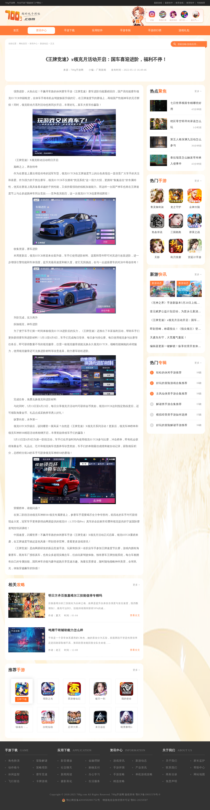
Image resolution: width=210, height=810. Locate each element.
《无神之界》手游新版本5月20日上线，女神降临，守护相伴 (175, 303)
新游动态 (44, 43)
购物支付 (94, 767)
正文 (52, 43)
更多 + (136, 585)
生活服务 (94, 781)
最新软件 (169, 3)
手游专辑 (125, 30)
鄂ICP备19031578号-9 (148, 794)
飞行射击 (14, 781)
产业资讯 (141, 767)
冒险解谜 (42, 760)
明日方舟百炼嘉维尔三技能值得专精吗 (75, 595)
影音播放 (66, 760)
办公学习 (94, 774)
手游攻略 (119, 774)
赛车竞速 (42, 774)
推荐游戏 (180, 3)
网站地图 (199, 774)
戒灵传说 (173, 20)
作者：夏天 (54, 615)
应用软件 (97, 30)
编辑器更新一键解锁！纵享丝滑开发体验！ (174, 346)
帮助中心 (199, 767)
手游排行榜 (154, 30)
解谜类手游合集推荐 (169, 404)
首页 (16, 30)
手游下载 (69, 30)
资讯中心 (41, 30)
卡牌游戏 (42, 781)
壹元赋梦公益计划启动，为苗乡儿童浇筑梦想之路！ (175, 311)
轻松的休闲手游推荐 (169, 372)
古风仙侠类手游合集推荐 (171, 393)
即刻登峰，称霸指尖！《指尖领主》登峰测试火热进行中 (175, 329)
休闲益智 (14, 774)
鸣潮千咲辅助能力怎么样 (65, 630)
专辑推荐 (201, 3)
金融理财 (94, 760)
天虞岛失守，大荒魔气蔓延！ (168, 337)
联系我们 (171, 767)
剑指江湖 (162, 20)
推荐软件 (190, 3)
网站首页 (23, 43)
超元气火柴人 (196, 20)
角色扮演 (14, 760)
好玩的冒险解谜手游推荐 (171, 425)
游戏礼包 (184, 30)
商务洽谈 (171, 774)
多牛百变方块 (184, 20)
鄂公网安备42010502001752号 (83, 800)
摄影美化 (66, 781)
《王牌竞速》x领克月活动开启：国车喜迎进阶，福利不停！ (175, 320)
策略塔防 (42, 767)
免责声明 (171, 781)
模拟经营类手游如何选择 (171, 414)
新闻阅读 (66, 774)
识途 (152, 20)
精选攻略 (119, 781)
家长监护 (199, 760)
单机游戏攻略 (144, 774)
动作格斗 (14, 767)
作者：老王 (54, 650)
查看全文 (135, 615)
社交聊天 (66, 767)
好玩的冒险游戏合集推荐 (171, 383)
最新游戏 (158, 3)
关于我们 (171, 760)
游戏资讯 (119, 760)
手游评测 (119, 767)
